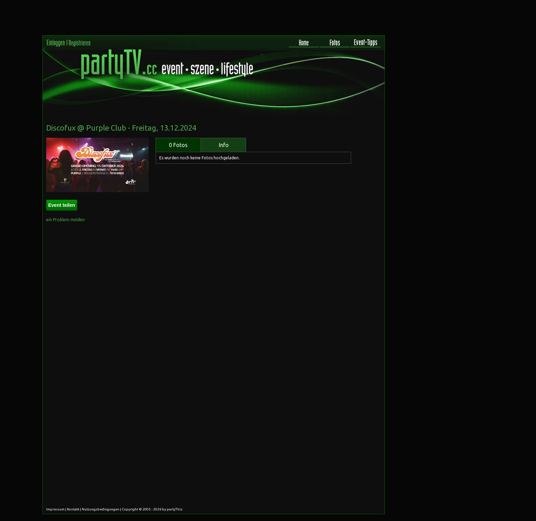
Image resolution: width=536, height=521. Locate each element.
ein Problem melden (65, 219)
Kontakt (73, 509)
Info (224, 145)
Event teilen (61, 205)
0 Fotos (178, 145)
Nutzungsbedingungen (100, 509)
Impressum (55, 509)
